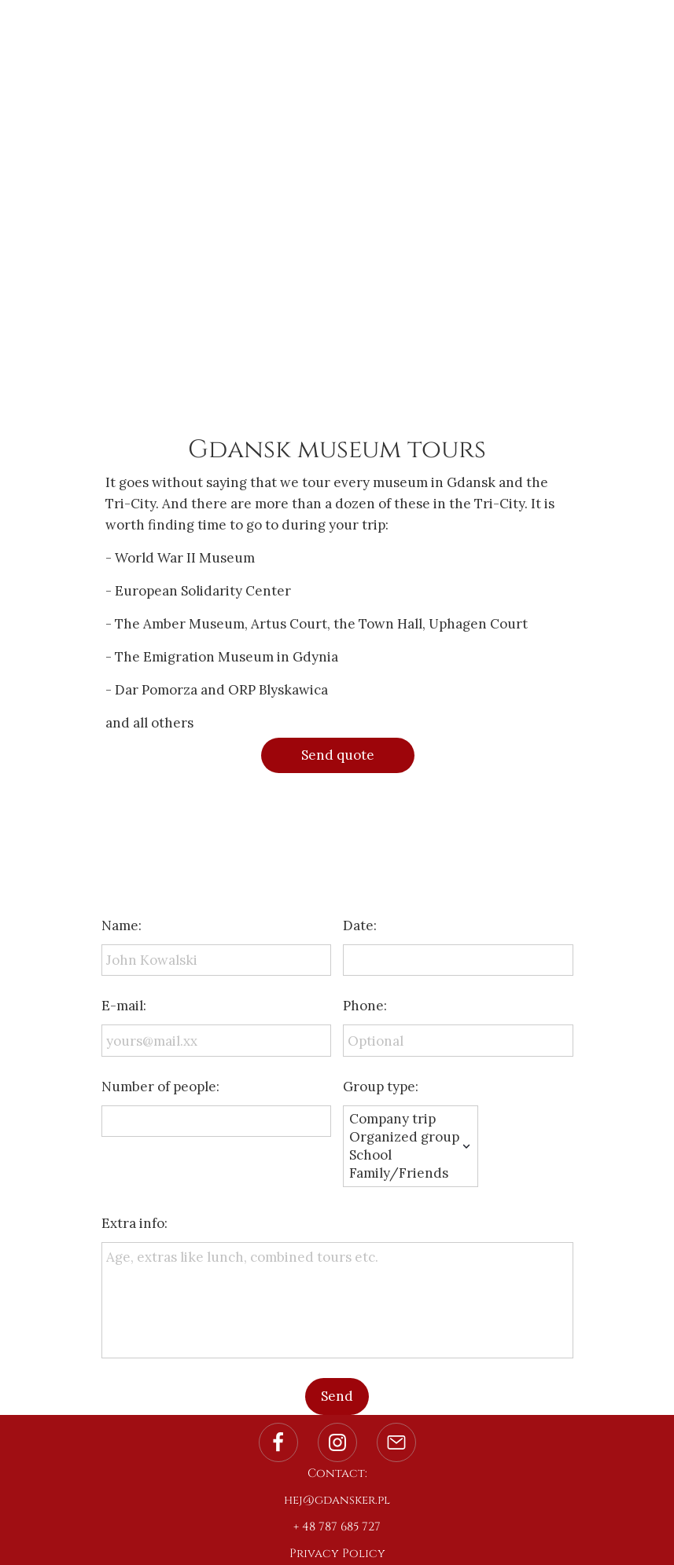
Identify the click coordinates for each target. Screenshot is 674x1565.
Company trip (404, 1119)
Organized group (404, 1137)
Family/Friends (404, 1173)
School (404, 1155)
